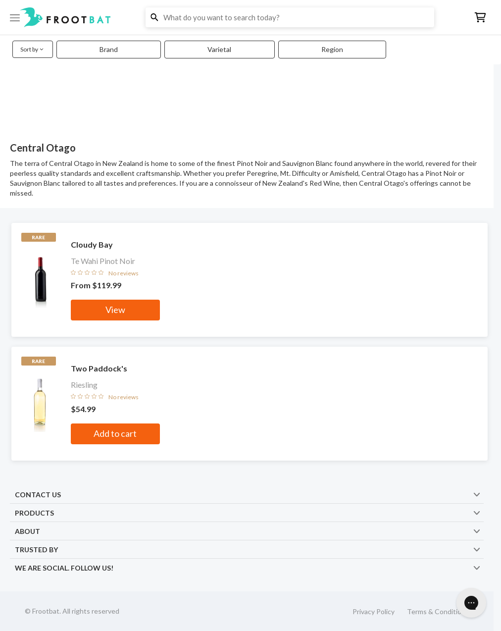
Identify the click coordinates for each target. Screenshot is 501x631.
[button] (250, 17)
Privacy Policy (373, 611)
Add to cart (115, 433)
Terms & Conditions (438, 611)
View (115, 309)
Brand (109, 49)
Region (332, 49)
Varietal (219, 49)
